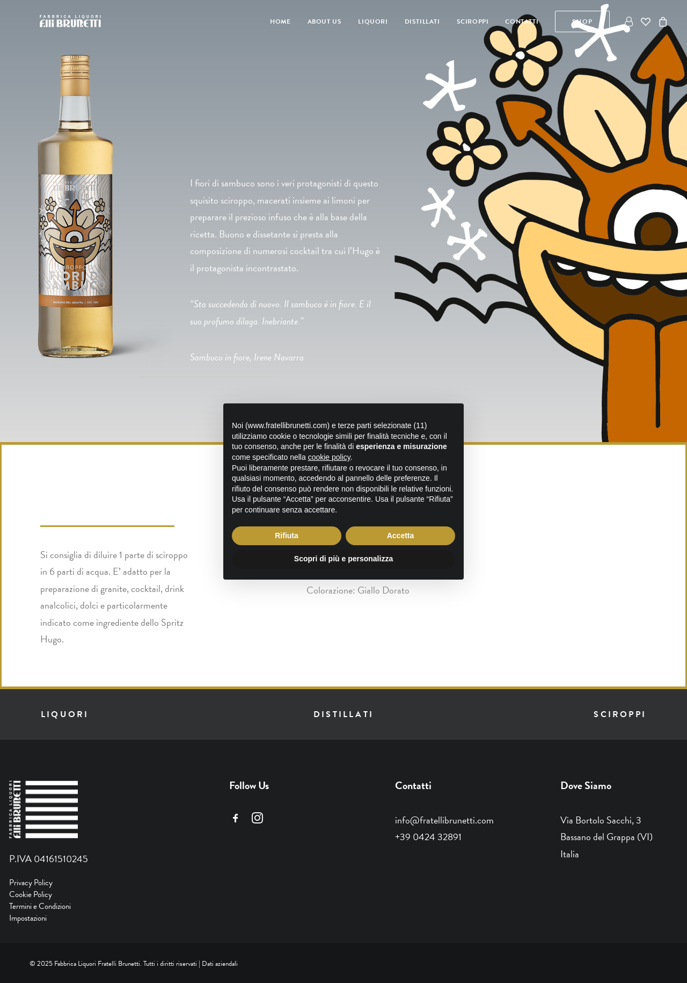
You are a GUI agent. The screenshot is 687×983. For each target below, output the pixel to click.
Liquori (373, 22)
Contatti (521, 22)
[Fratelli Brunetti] (58, 23)
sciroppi (620, 714)
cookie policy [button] (329, 457)
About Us (325, 22)
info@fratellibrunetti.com (444, 820)
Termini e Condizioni (40, 906)
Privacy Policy (31, 882)
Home (280, 22)
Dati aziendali (220, 963)
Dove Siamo (585, 785)
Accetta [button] (400, 535)
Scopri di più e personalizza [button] (343, 558)
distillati (343, 714)
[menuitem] (280, 22)
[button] (235, 821)
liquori (65, 714)
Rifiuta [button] (286, 535)
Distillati (422, 22)
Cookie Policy (30, 894)
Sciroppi (473, 22)
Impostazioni (28, 918)
